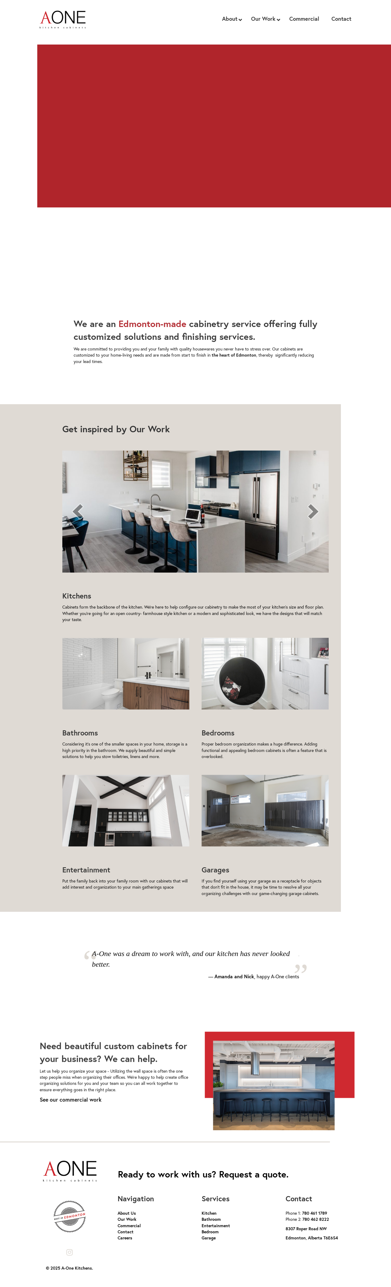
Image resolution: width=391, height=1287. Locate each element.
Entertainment (86, 870)
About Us (127, 1213)
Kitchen (209, 1213)
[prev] (77, 511)
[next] (313, 511)
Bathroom (211, 1219)
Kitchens (76, 596)
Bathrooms (80, 733)
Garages (215, 870)
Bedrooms (218, 733)
